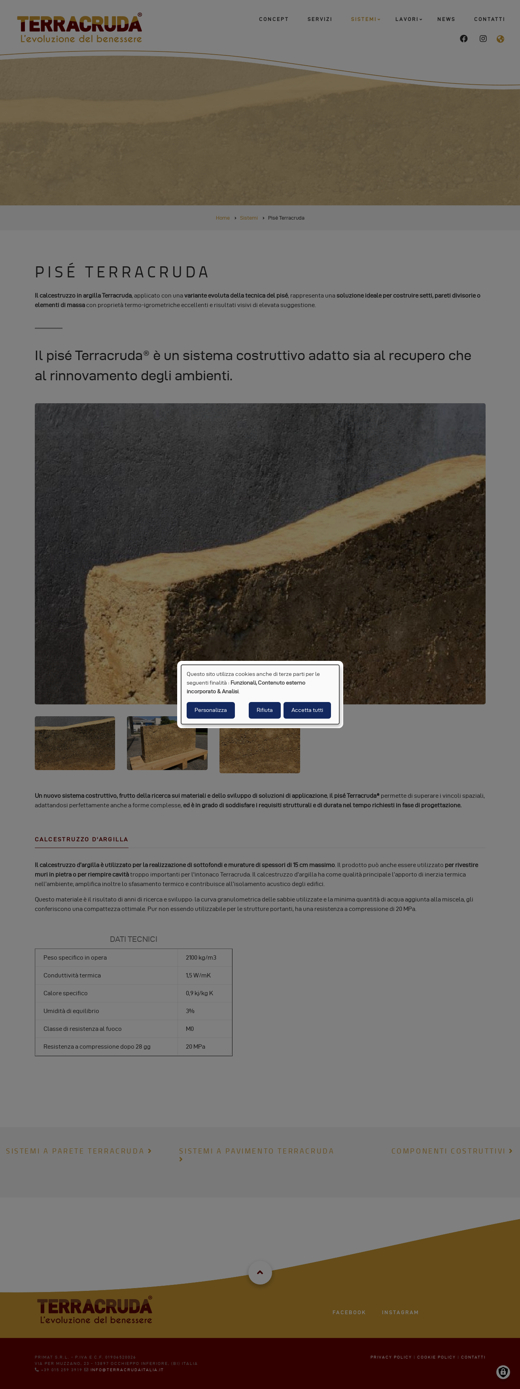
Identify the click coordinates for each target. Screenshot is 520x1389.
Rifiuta (265, 710)
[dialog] (260, 694)
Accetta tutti (307, 710)
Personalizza (211, 710)
